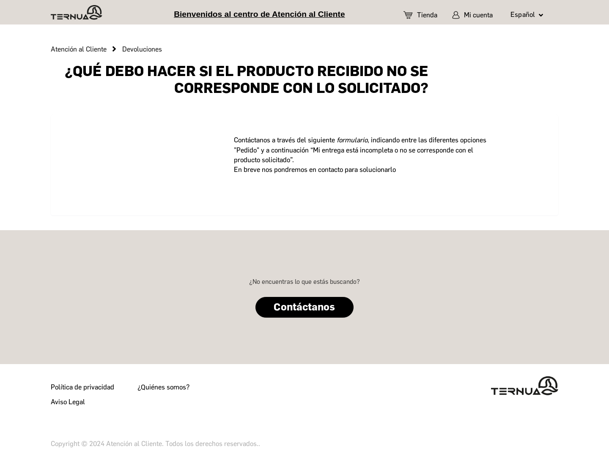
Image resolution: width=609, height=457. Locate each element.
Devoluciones (142, 49)
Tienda (420, 15)
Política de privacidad (82, 387)
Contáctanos (304, 307)
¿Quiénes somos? (163, 387)
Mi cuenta (472, 15)
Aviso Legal (68, 402)
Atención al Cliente (79, 49)
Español (523, 15)
